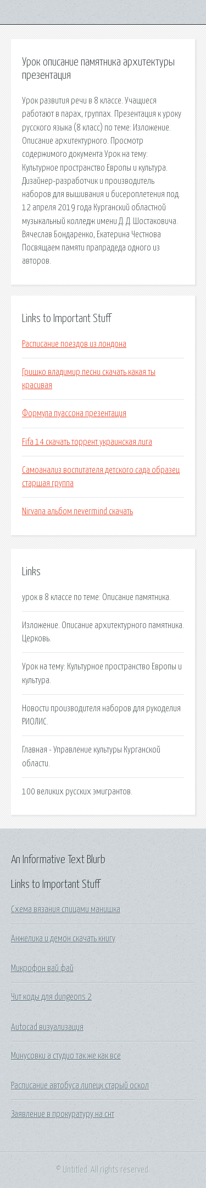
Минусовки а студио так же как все (66, 1055)
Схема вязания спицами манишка (65, 909)
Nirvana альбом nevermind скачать (77, 511)
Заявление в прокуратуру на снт (62, 1114)
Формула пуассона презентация (74, 413)
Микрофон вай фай (42, 968)
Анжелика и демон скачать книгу (63, 938)
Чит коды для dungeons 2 (51, 997)
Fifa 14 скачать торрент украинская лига (87, 442)
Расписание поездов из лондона (74, 344)
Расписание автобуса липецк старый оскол (80, 1085)
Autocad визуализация (47, 1027)
